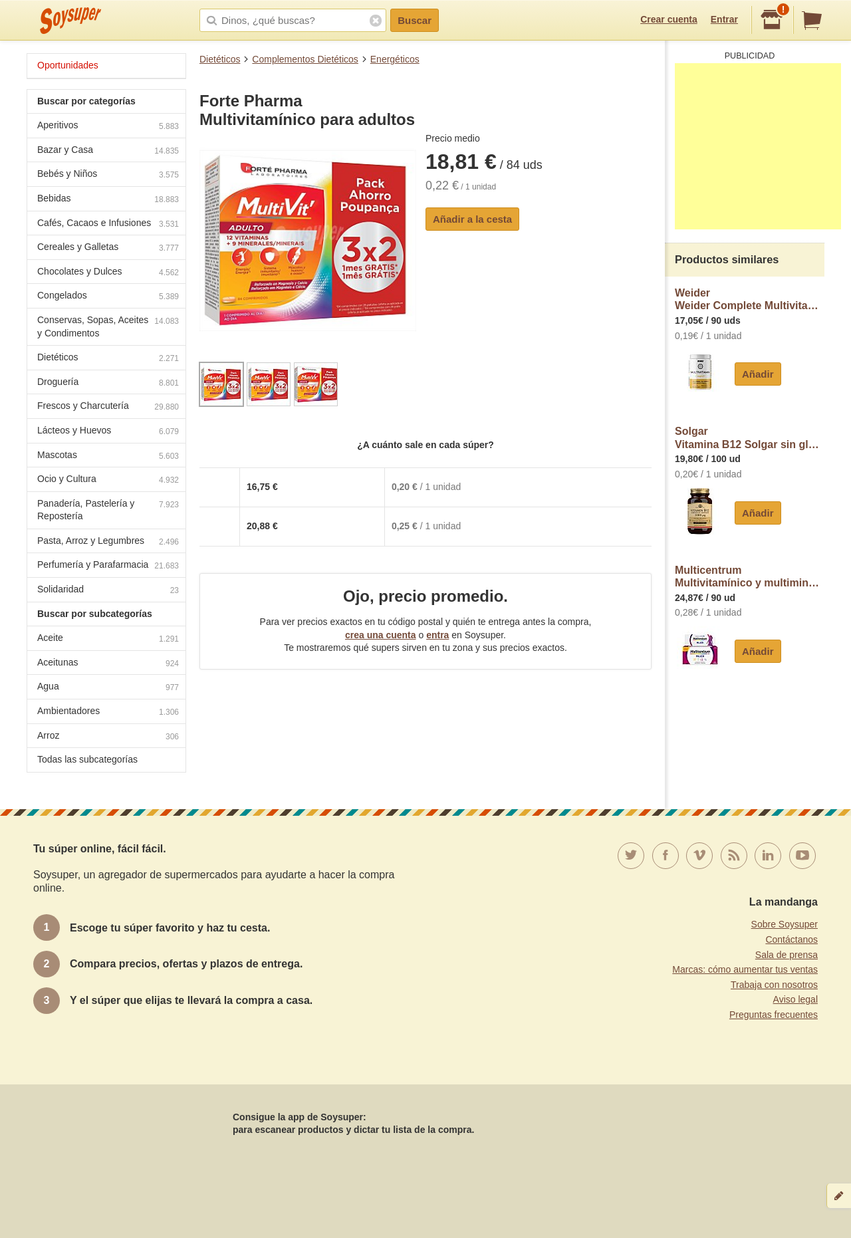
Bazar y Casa (108, 151)
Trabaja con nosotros (774, 984)
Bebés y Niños (108, 175)
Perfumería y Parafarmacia (108, 566)
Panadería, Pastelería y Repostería (108, 510)
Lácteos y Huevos (108, 432)
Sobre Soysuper (784, 924)
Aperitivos (108, 127)
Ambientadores (108, 712)
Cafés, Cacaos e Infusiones (108, 224)
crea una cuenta (380, 635)
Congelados (108, 297)
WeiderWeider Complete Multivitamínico (749, 299)
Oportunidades (67, 65)
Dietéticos (219, 59)
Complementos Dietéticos (305, 59)
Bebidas (108, 200)
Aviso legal (795, 999)
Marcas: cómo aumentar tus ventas (745, 969)
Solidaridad (108, 591)
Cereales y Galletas (108, 248)
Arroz (108, 737)
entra (437, 635)
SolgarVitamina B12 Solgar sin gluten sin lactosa (749, 438)
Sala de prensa (786, 954)
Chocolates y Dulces (108, 273)
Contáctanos (791, 939)
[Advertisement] (758, 146)
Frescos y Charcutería (108, 407)
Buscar (414, 20)
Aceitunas (108, 664)
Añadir (758, 374)
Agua (108, 688)
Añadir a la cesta (472, 219)
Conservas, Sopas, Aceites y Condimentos (108, 326)
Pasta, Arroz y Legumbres (108, 542)
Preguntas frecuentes (773, 1014)
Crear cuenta (668, 19)
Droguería (108, 383)
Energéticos (395, 59)
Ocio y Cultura (108, 480)
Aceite (108, 639)
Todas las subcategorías (87, 759)
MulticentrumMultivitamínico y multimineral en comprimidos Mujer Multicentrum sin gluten (749, 576)
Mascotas (108, 456)
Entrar (724, 19)
